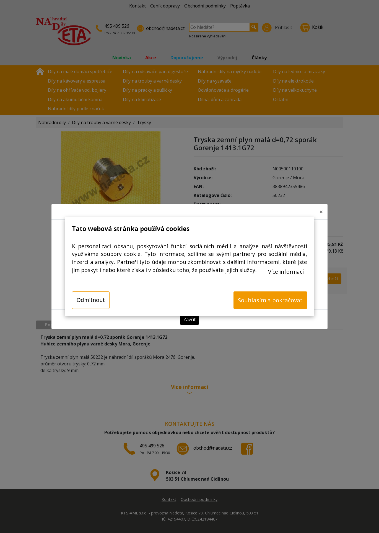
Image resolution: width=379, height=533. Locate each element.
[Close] (321, 211)
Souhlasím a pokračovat (270, 300)
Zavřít (189, 319)
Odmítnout (91, 300)
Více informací (286, 271)
